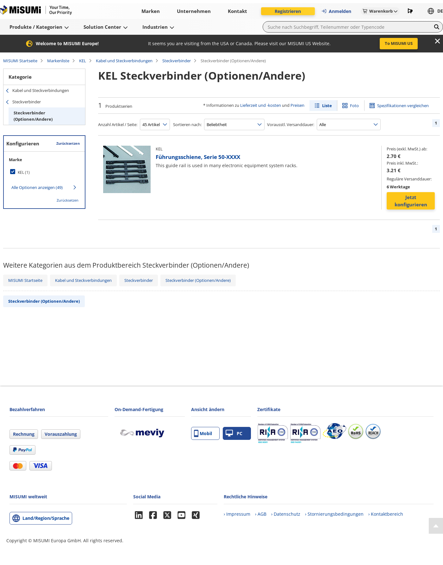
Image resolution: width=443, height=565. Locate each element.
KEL (82, 61)
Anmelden (336, 11)
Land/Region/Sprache (45, 518)
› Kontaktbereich (385, 514)
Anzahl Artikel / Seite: (117, 124)
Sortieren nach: (187, 124)
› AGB (260, 514)
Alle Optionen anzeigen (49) (37, 187)
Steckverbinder (176, 61)
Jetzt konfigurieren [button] (411, 201)
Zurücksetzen (68, 143)
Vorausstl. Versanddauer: (290, 124)
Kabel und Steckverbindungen (124, 61)
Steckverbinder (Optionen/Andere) (33, 116)
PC (234, 433)
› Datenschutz (285, 514)
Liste (327, 105)
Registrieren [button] (288, 11)
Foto (354, 105)
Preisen (297, 105)
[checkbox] (44, 172)
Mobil (203, 433)
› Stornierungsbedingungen (334, 514)
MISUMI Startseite (20, 61)
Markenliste (58, 61)
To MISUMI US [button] (399, 43)
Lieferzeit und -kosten (260, 105)
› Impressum (237, 514)
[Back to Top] (436, 526)
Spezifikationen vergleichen (403, 105)
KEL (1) (24, 172)
